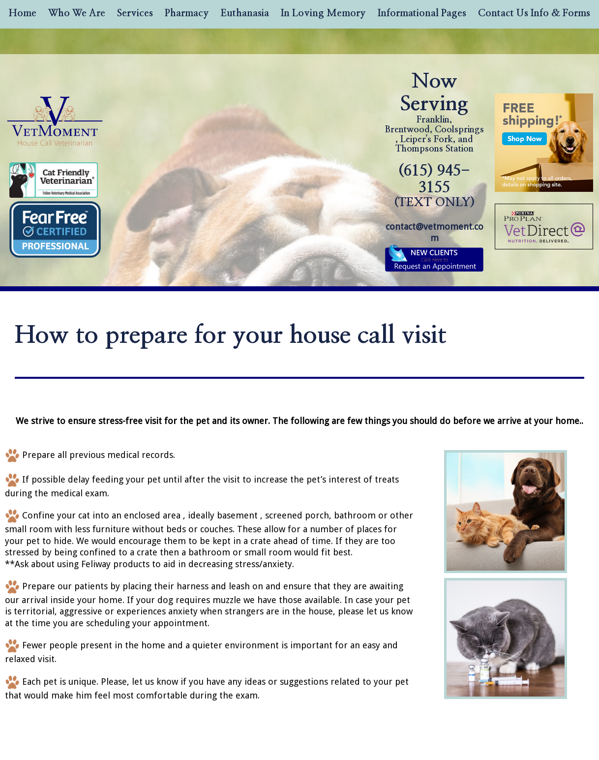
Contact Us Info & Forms (534, 13)
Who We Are (76, 13)
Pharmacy (187, 13)
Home (22, 13)
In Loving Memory (323, 13)
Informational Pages (422, 13)
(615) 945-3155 (434, 186)
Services (135, 13)
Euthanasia (245, 13)
